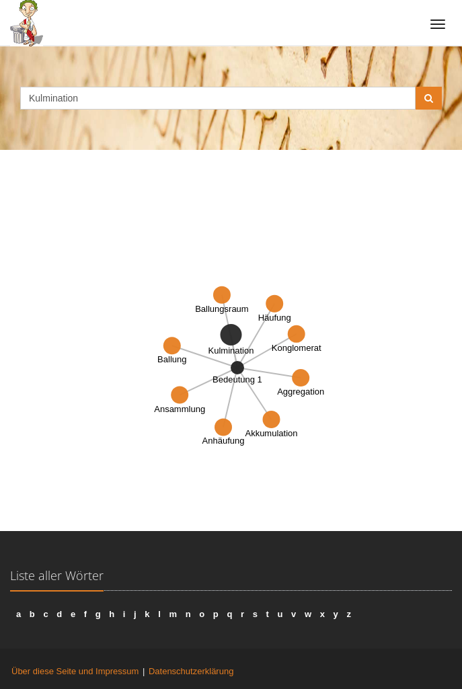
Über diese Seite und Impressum (75, 671)
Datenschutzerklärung (191, 671)
